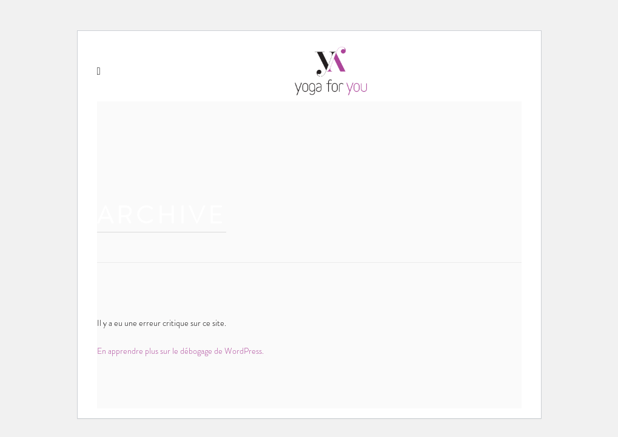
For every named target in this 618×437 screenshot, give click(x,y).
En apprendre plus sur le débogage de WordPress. (180, 351)
